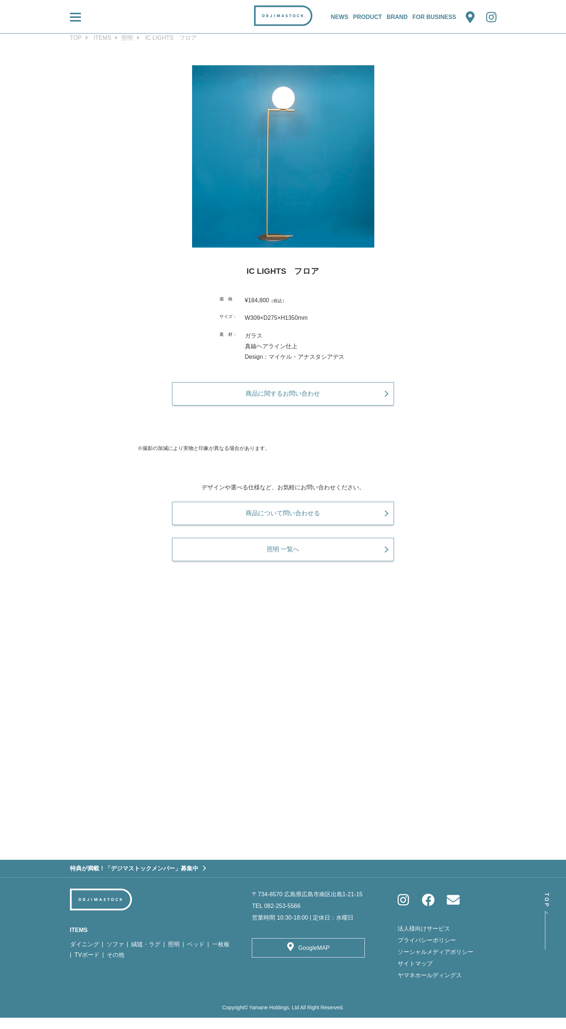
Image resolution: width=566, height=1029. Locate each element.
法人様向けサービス (424, 939)
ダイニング (84, 955)
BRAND (397, 17)
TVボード (86, 966)
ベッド (195, 955)
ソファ (115, 955)
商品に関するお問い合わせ (283, 396)
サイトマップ (415, 974)
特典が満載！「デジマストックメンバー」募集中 (134, 879)
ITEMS (103, 38)
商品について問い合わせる (283, 518)
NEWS (339, 17)
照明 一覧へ (283, 557)
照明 (127, 38)
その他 (115, 966)
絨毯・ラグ (145, 955)
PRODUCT (367, 17)
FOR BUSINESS (434, 17)
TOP (76, 38)
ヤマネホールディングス (430, 986)
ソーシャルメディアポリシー (435, 963)
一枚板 (221, 955)
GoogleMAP (313, 959)
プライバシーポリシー (427, 951)
